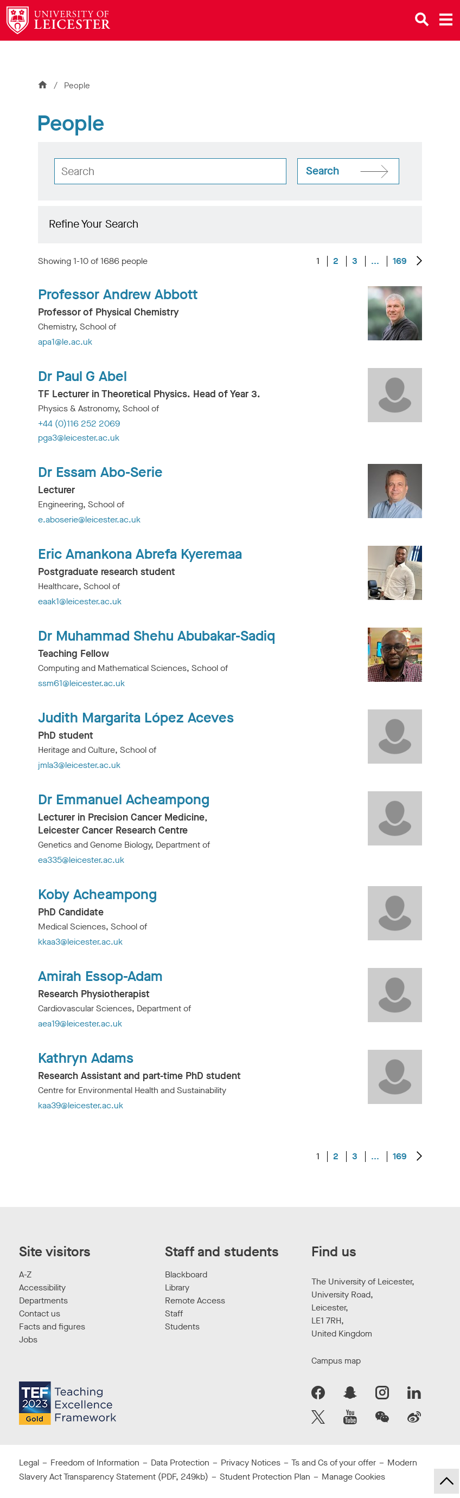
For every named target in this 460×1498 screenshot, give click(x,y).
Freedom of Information (94, 1462)
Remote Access (195, 1300)
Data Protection (180, 1462)
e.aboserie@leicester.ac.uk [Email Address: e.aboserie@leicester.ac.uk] (89, 519)
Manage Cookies (353, 1476)
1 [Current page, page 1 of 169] (318, 261)
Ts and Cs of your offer (333, 1462)
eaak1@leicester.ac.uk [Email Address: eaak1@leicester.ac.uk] (80, 601)
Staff (174, 1313)
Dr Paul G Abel (82, 376)
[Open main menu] (446, 19)
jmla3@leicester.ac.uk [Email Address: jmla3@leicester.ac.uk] (79, 765)
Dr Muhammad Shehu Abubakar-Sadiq (156, 636)
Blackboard (186, 1274)
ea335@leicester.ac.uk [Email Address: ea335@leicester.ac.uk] (81, 860)
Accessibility (42, 1287)
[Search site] (348, 171)
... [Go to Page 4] (375, 261)
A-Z (25, 1274)
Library (177, 1287)
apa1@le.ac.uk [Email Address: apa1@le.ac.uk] (65, 341)
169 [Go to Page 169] (400, 261)
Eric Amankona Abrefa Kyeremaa (140, 554)
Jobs (28, 1339)
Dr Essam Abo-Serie (100, 472)
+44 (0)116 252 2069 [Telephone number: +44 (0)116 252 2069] (79, 423)
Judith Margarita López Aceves (136, 718)
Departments (43, 1300)
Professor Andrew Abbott (118, 295)
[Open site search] (422, 19)
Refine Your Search (93, 224)
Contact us (39, 1313)
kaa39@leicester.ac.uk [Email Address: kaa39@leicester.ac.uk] (80, 1105)
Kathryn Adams (85, 1058)
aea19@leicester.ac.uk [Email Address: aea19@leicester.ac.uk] (80, 1023)
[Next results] (419, 261)
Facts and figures (52, 1326)
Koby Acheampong (97, 894)
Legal (29, 1462)
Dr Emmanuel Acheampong (123, 800)
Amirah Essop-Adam (100, 976)
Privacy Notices (250, 1462)
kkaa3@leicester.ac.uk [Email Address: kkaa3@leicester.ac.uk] (80, 941)
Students (182, 1326)
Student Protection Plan (265, 1476)
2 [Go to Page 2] (335, 261)
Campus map (336, 1360)
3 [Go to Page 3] (354, 261)
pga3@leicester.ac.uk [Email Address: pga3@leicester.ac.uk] (78, 437)
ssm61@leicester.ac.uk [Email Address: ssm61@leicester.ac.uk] (81, 683)
